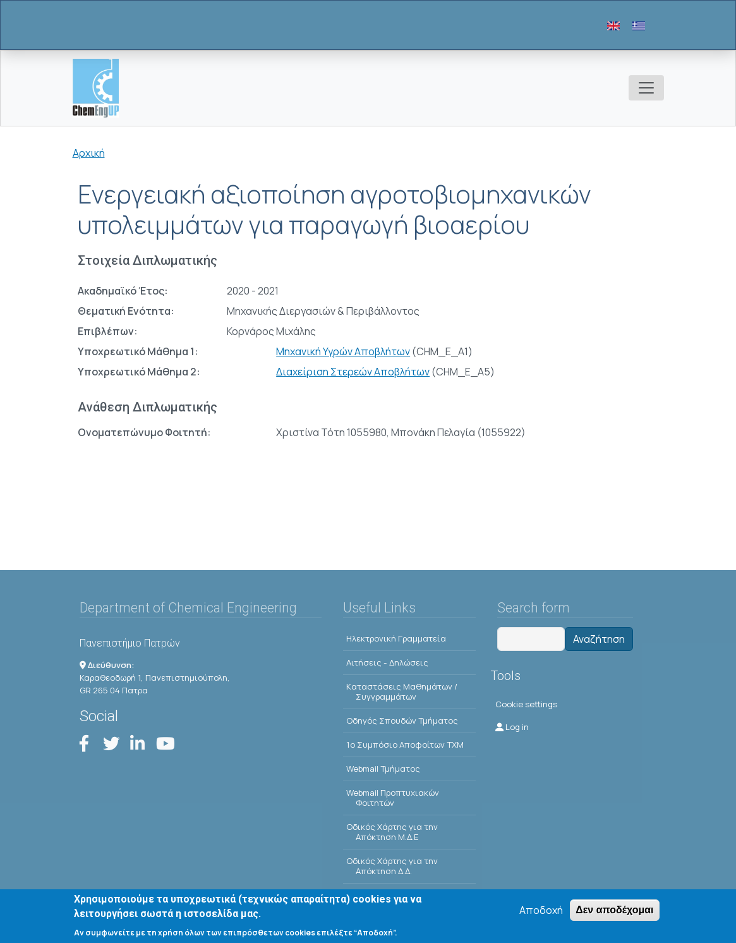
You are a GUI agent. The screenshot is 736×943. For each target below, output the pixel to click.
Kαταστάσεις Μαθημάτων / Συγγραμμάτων (401, 691)
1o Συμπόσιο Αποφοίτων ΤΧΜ (405, 744)
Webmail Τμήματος (383, 768)
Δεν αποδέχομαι (614, 915)
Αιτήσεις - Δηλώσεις (387, 662)
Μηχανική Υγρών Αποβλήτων (343, 351)
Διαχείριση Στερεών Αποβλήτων (353, 372)
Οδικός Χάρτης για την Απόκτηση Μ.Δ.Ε (392, 832)
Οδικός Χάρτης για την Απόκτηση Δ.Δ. (392, 866)
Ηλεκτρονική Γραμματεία (396, 638)
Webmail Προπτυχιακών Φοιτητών (392, 797)
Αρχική (89, 153)
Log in (512, 727)
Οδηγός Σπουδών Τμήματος (402, 720)
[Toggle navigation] (646, 87)
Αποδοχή (541, 915)
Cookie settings (526, 704)
